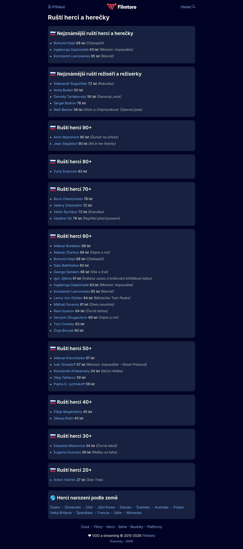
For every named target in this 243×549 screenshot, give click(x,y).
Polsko (178, 507)
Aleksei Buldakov (67, 246)
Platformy (154, 527)
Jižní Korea (106, 507)
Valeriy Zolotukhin (68, 205)
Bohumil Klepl (64, 43)
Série (122, 527)
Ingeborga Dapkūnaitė (71, 49)
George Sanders (67, 272)
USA (89, 507)
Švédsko (143, 507)
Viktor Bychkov (65, 212)
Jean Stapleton (65, 144)
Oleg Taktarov (65, 377)
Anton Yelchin (65, 480)
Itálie (118, 513)
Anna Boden (63, 90)
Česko (55, 507)
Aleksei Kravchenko (69, 358)
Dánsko (125, 507)
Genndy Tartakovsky (70, 96)
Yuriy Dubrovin (65, 171)
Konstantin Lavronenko (72, 56)
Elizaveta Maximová (69, 446)
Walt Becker (63, 109)
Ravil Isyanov (64, 311)
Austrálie (161, 507)
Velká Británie (61, 513)
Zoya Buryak (64, 330)
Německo (134, 513)
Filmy (98, 527)
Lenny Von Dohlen (68, 298)
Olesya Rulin (63, 418)
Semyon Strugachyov (71, 317)
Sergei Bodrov (65, 103)
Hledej (188, 7)
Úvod (85, 527)
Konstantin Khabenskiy (72, 371)
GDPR (129, 541)
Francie (103, 513)
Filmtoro (148, 535)
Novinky (136, 527)
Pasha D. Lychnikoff (69, 384)
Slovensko (73, 507)
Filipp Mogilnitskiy (68, 412)
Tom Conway (64, 324)
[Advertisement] (23, 65)
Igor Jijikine (63, 278)
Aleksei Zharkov (66, 252)
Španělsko (84, 513)
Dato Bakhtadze (66, 265)
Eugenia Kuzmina (67, 452)
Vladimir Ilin (63, 218)
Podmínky (116, 541)
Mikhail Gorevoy (66, 304)
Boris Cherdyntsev (68, 199)
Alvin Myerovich (66, 137)
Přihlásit (56, 7)
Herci (110, 527)
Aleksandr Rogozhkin (70, 83)
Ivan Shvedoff (65, 364)
